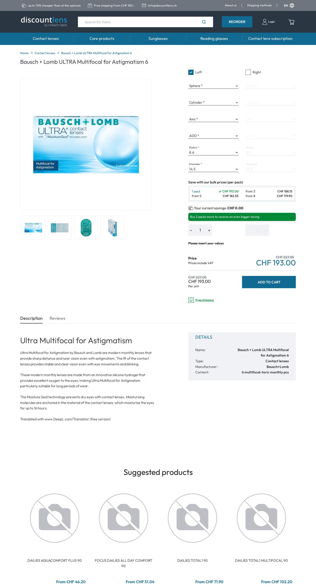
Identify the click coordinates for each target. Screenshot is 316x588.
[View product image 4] (112, 228)
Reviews (57, 318)
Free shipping (201, 300)
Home (24, 53)
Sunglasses (158, 38)
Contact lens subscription (270, 38)
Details (203, 337)
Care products (102, 38)
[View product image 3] (86, 228)
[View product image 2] (60, 228)
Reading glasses (214, 38)
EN (289, 5)
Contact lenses (46, 38)
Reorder (237, 22)
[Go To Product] (54, 518)
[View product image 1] (33, 228)
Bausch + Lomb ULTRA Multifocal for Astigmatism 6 (96, 53)
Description (31, 318)
